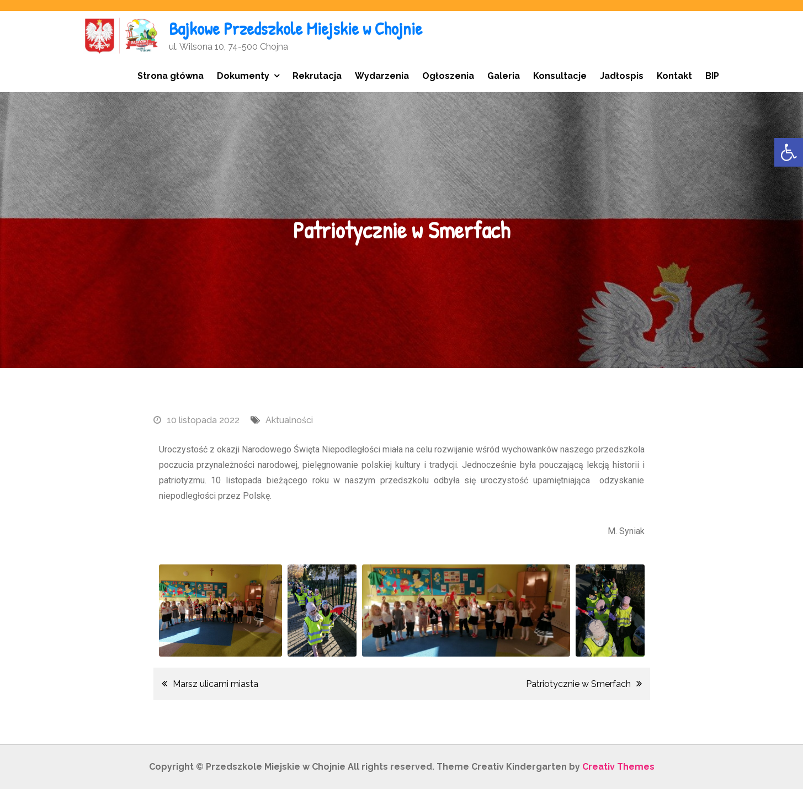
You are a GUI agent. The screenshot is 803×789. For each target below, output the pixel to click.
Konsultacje (560, 76)
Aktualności (289, 420)
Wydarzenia (382, 76)
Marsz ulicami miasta (215, 684)
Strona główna (170, 76)
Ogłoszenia (448, 76)
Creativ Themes (618, 766)
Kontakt (674, 76)
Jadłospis (622, 76)
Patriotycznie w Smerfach (578, 684)
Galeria (503, 76)
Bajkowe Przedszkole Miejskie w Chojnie (295, 28)
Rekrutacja (317, 76)
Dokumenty (243, 76)
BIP (712, 76)
